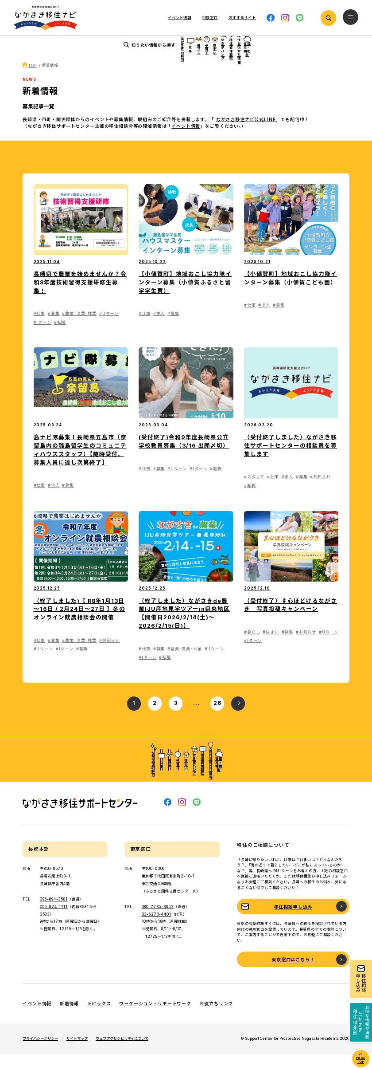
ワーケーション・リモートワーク (155, 1019)
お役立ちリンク (216, 1019)
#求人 (159, 329)
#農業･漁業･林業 (79, 329)
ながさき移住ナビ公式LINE (246, 135)
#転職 (60, 337)
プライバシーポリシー (40, 1054)
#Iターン (42, 337)
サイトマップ (77, 1054)
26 (217, 719)
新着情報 (69, 1019)
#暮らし (252, 647)
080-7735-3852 (158, 922)
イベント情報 (179, 18)
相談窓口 (209, 18)
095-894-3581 (54, 915)
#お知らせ (320, 492)
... (196, 719)
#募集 (54, 329)
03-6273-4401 (156, 930)
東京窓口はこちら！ (293, 975)
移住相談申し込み (293, 922)
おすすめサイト (242, 18)
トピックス (99, 1019)
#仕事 (40, 329)
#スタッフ (254, 492)
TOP (32, 81)
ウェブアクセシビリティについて (122, 1054)
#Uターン (109, 329)
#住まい (271, 647)
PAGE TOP (360, 1060)
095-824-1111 (54, 922)
